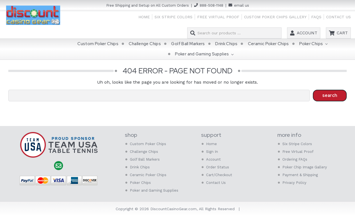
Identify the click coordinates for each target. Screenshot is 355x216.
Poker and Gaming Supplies (204, 54)
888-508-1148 (211, 5)
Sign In (212, 152)
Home (144, 17)
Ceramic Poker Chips (268, 44)
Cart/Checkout (219, 175)
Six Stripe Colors (173, 17)
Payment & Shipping (300, 175)
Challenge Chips (145, 44)
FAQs (316, 17)
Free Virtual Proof (218, 17)
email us (241, 5)
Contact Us (338, 17)
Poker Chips (313, 44)
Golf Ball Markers (188, 44)
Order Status (217, 167)
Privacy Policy (294, 183)
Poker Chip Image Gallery (304, 167)
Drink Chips (226, 44)
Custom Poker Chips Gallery (275, 17)
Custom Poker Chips (97, 44)
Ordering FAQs (294, 159)
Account (307, 32)
